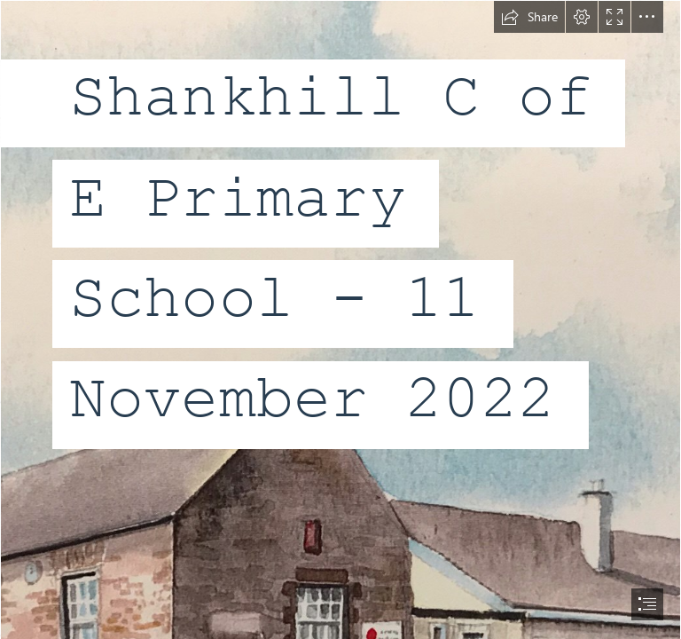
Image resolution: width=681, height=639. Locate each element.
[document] (340, 319)
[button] (529, 17)
